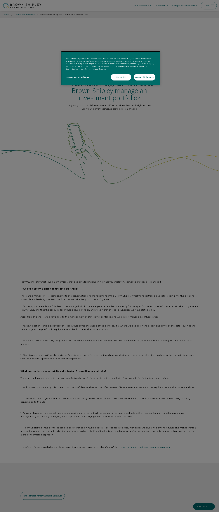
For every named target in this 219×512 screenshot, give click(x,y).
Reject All (121, 77)
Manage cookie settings (77, 77)
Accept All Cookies (144, 77)
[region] (110, 68)
